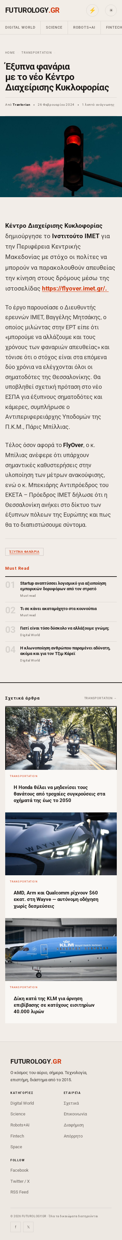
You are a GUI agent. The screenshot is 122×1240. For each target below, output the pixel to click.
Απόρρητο (73, 1136)
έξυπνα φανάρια (24, 551)
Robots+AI (84, 27)
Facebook (19, 1170)
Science (54, 27)
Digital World (20, 27)
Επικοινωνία (75, 1113)
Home (10, 52)
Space (16, 1146)
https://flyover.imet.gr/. (75, 288)
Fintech (17, 1136)
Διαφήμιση (74, 1125)
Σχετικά (71, 1103)
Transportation (36, 52)
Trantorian (21, 104)
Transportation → (100, 698)
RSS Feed (19, 1192)
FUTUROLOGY (32, 10)
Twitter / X (20, 1181)
